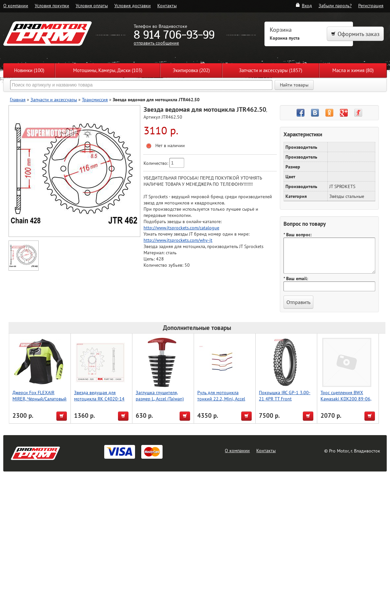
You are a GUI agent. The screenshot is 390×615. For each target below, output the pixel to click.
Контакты (167, 5)
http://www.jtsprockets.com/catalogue (181, 227)
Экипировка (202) (191, 70)
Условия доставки (132, 5)
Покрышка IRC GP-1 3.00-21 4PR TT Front (284, 395)
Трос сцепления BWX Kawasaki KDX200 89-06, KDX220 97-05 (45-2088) (346, 398)
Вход (303, 5)
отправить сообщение (156, 43)
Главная (18, 99)
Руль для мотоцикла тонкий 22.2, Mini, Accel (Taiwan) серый (221, 398)
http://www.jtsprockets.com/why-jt (178, 240)
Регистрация (370, 5)
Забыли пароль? (335, 5)
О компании (15, 5)
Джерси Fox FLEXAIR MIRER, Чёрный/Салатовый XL (39, 398)
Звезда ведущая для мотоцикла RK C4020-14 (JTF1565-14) (99, 398)
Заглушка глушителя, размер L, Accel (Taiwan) (160, 395)
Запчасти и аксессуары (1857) (270, 70)
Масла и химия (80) (353, 70)
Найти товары (294, 85)
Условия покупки (52, 5)
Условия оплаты (92, 5)
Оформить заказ (355, 34)
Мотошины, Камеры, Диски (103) (107, 70)
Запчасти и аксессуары (53, 99)
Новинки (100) (29, 70)
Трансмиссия (95, 99)
